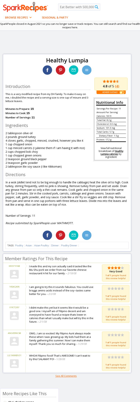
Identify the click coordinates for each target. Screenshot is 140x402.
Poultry (19, 245)
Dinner (55, 245)
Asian (29, 245)
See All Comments (66, 376)
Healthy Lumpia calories (112, 152)
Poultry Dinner (69, 245)
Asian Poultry (41, 245)
